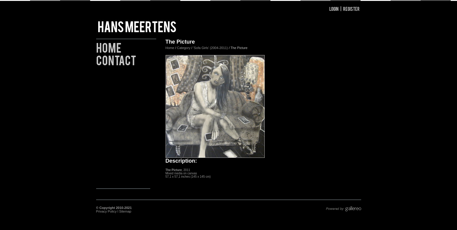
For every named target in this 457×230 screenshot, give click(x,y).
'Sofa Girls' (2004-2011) (210, 48)
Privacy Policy (106, 211)
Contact (116, 59)
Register (351, 8)
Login (334, 8)
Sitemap (125, 211)
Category (184, 48)
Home (108, 46)
